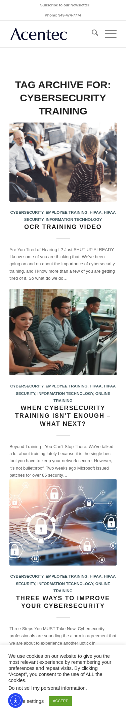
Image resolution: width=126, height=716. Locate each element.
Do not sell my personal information (47, 688)
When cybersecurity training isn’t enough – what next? (63, 416)
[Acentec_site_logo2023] (52, 34)
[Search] (91, 34)
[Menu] (107, 34)
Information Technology (74, 219)
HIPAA (96, 212)
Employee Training (67, 212)
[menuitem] (64, 5)
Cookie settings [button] (27, 701)
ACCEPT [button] (60, 701)
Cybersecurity (27, 212)
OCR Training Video (63, 227)
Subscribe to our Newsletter (64, 5)
